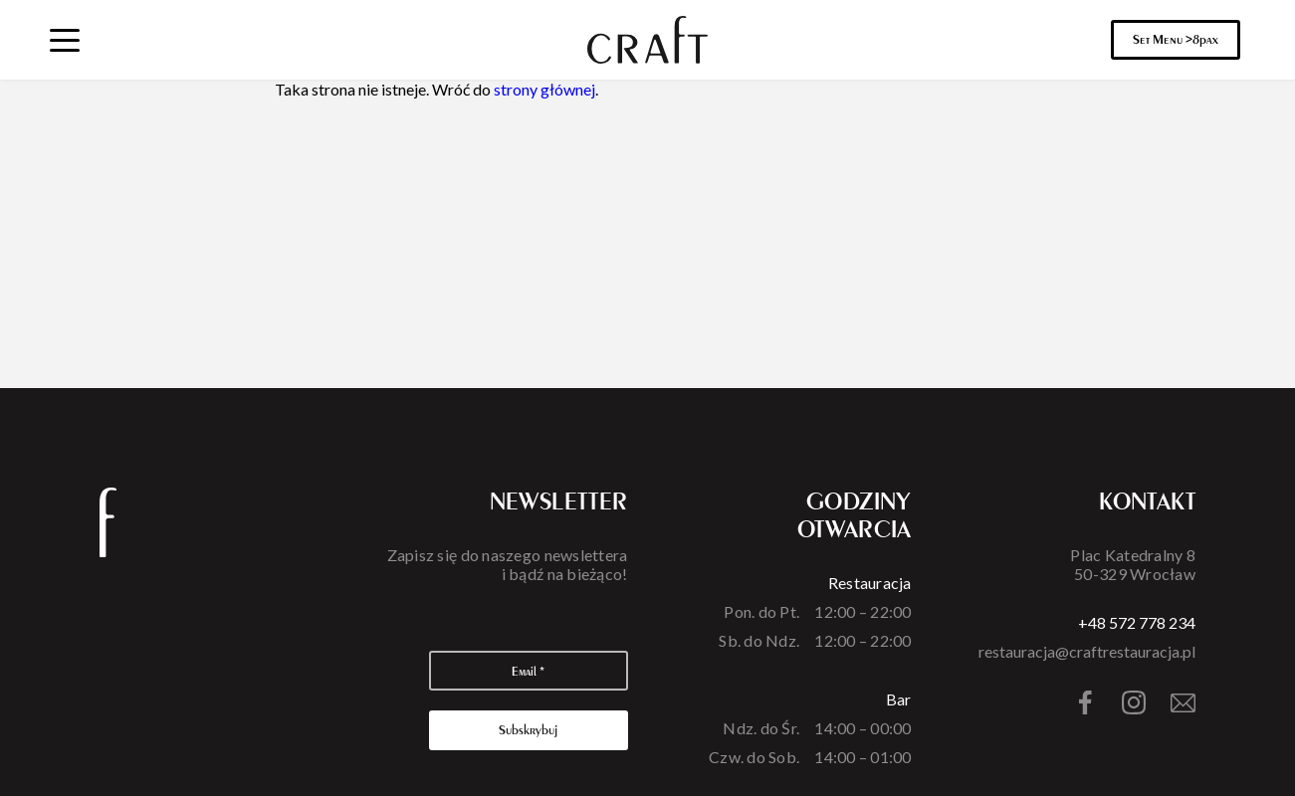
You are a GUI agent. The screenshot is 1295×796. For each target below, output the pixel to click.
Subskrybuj (528, 729)
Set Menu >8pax (1175, 39)
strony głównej (544, 89)
